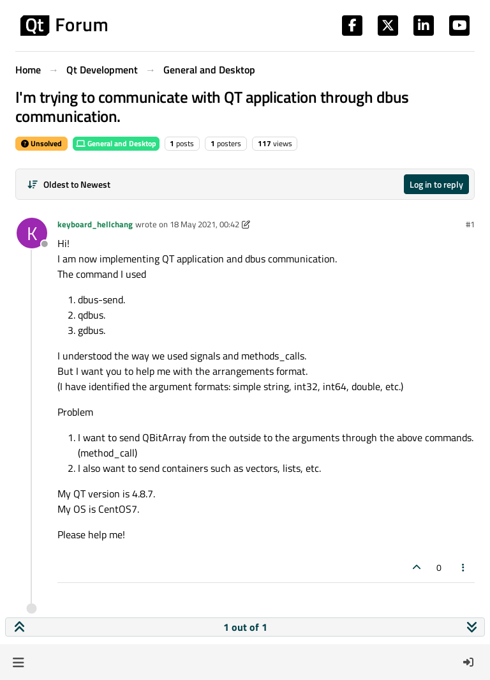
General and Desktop (116, 143)
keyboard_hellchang (95, 224)
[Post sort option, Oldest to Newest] (68, 184)
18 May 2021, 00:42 (204, 224)
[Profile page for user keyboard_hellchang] (32, 233)
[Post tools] (463, 567)
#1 (470, 224)
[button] (18, 662)
